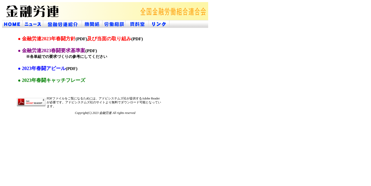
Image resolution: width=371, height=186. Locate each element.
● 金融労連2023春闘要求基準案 (57, 50)
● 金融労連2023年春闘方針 (52, 38)
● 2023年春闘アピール (47, 68)
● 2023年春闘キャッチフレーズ (51, 80)
